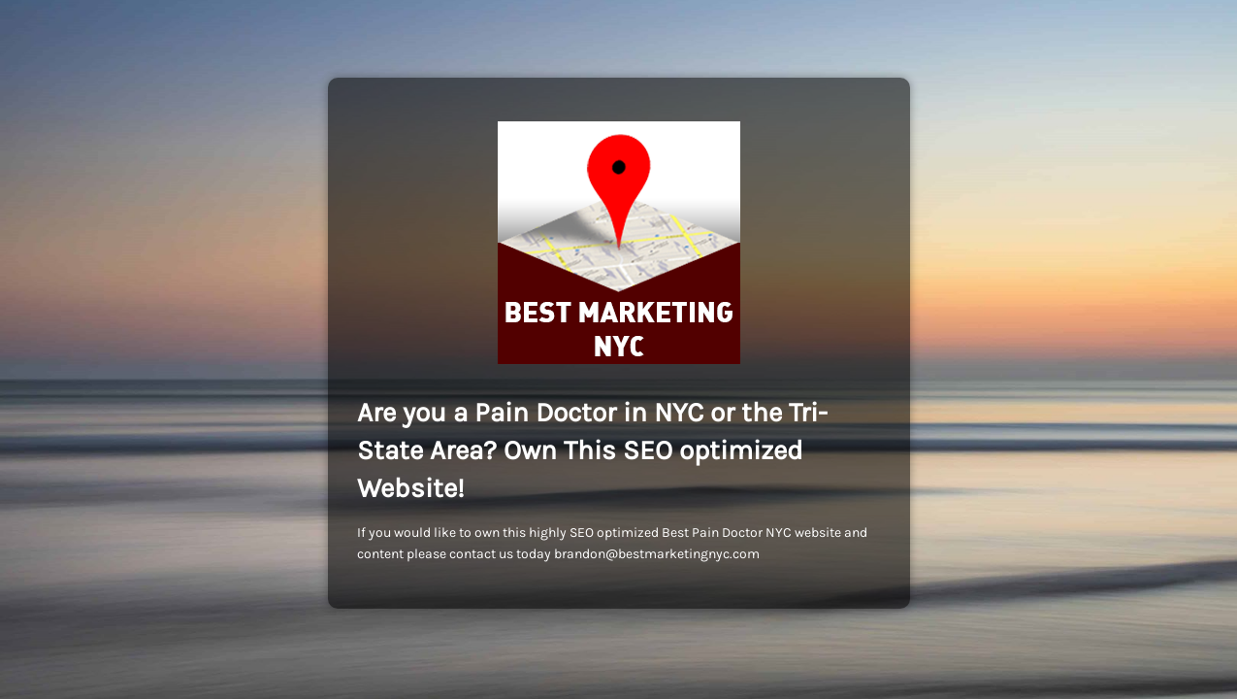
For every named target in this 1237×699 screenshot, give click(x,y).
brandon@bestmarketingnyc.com (657, 554)
